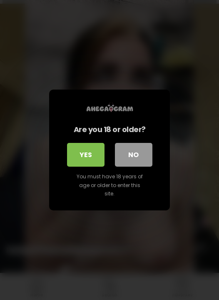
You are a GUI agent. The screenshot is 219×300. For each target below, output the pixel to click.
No (133, 155)
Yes (86, 155)
